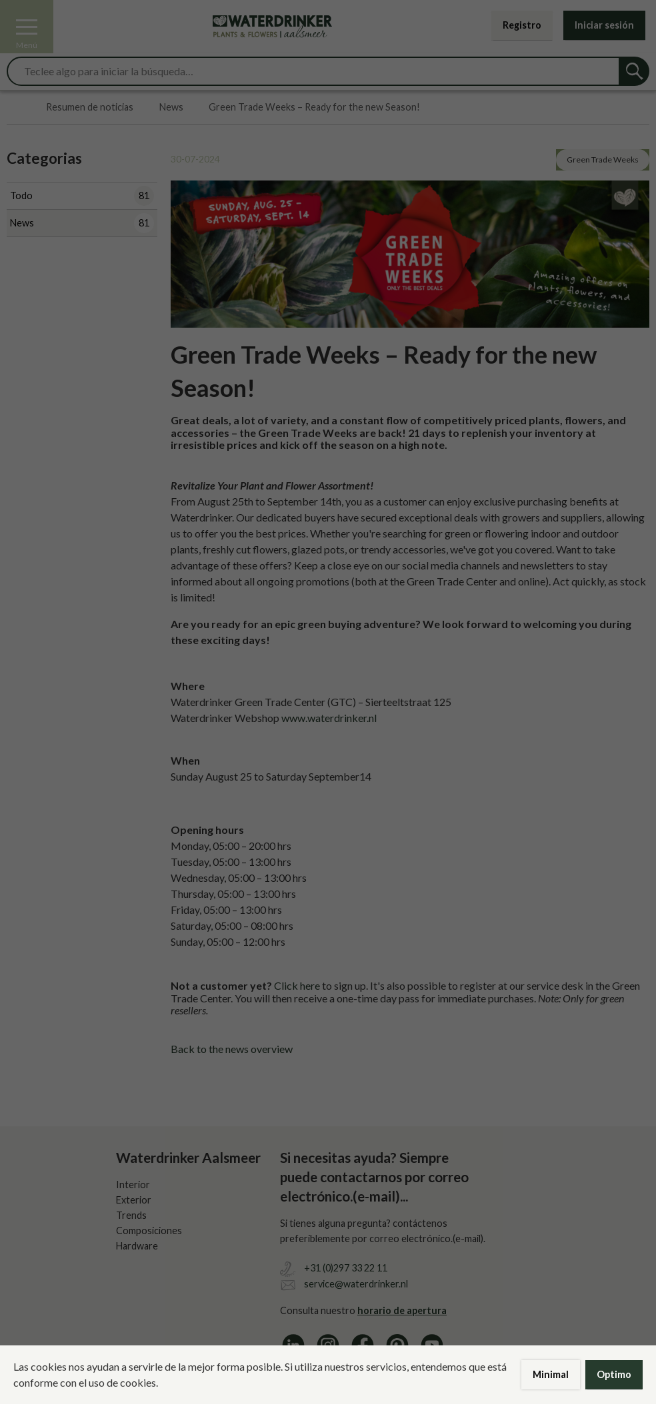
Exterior (133, 1200)
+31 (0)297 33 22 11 (345, 1267)
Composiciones (149, 1230)
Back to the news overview (232, 1048)
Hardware (137, 1245)
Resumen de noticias (89, 107)
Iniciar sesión (604, 25)
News (171, 107)
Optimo (614, 1374)
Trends (131, 1215)
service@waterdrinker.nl (356, 1283)
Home (14, 107)
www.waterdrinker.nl (329, 717)
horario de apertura (402, 1310)
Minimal (551, 1374)
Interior (133, 1184)
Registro (522, 25)
